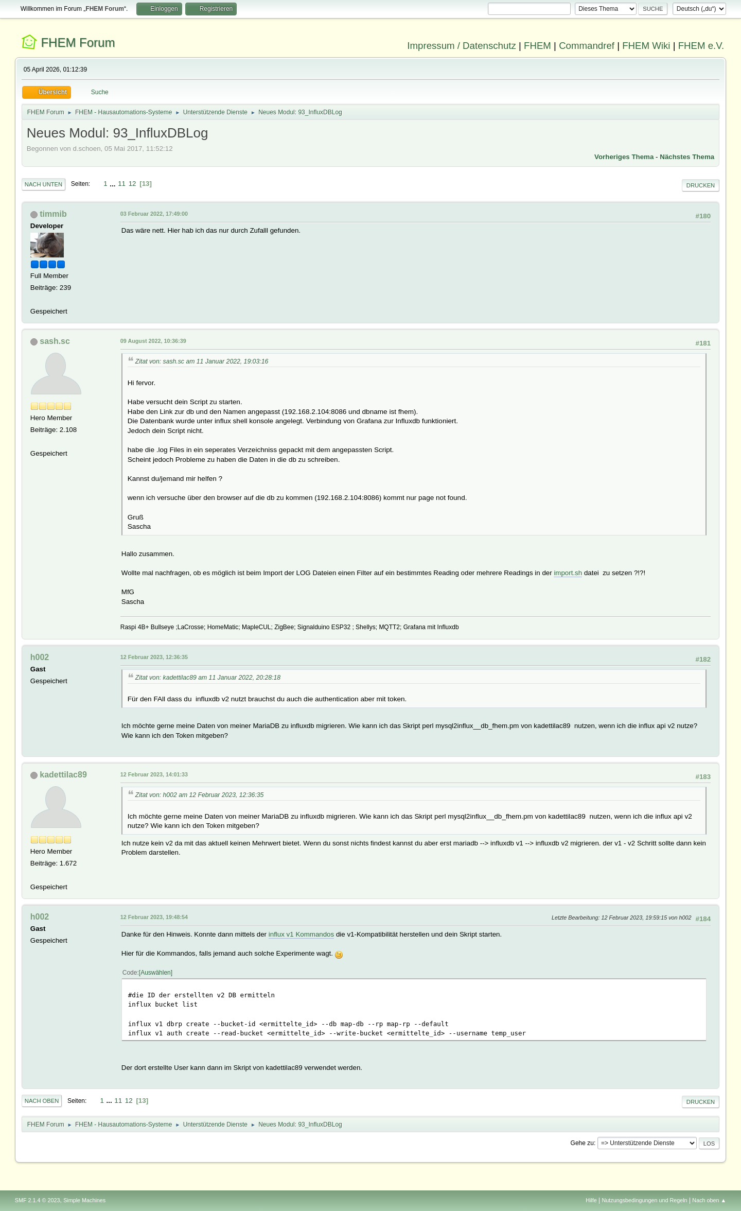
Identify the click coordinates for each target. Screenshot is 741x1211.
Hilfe (591, 1200)
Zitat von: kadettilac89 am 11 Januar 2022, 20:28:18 (207, 677)
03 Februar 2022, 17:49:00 (154, 214)
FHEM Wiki (646, 45)
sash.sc (55, 341)
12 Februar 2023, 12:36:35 (154, 657)
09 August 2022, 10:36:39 (153, 341)
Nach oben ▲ (709, 1200)
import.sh (568, 573)
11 (122, 183)
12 (132, 183)
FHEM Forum (78, 42)
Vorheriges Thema (624, 157)
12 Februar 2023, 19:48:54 (154, 917)
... (113, 183)
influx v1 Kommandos (301, 934)
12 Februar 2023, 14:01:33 (154, 774)
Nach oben (42, 1101)
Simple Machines (84, 1200)
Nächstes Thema (687, 157)
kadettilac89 (63, 774)
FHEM (537, 45)
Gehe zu (582, 1143)
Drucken (700, 185)
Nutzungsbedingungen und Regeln (644, 1200)
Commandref (586, 45)
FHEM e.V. (701, 45)
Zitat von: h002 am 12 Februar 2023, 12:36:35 (199, 795)
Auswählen (155, 972)
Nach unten (43, 184)
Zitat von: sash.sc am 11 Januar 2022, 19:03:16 (201, 361)
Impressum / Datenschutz (461, 45)
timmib (53, 214)
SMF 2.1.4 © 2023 (37, 1200)
